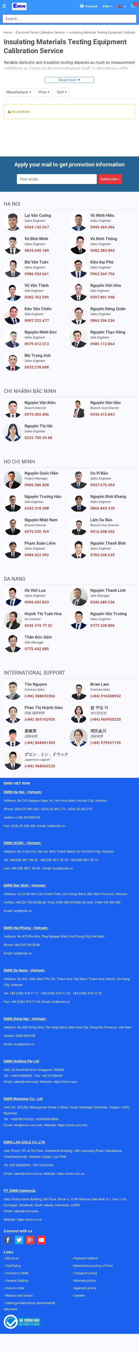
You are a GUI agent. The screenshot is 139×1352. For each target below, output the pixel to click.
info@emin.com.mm (28, 1125)
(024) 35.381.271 (53, 809)
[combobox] (66, 18)
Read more (67, 80)
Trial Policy (13, 1266)
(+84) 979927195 (105, 743)
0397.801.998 (102, 297)
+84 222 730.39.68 (28, 902)
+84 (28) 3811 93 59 (54, 860)
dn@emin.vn (61, 1002)
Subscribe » (110, 179)
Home (8, 32)
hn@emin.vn (56, 826)
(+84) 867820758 (28, 817)
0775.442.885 (37, 649)
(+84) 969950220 (105, 719)
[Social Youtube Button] (41, 1240)
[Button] (4, 6)
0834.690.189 (37, 250)
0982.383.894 (102, 250)
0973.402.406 (37, 414)
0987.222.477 (37, 320)
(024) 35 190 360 (23, 826)
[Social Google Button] (30, 1240)
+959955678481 (47, 1119)
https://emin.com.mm (73, 1125)
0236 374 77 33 (38, 625)
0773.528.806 (102, 625)
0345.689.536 (102, 602)
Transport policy (85, 1273)
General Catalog (16, 1280)
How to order (14, 1288)
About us (12, 1258)
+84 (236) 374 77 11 (24, 993)
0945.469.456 (102, 227)
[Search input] (66, 18)
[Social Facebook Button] (8, 1240)
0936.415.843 (102, 414)
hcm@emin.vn (62, 868)
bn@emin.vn (23, 911)
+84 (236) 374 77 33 (87, 993)
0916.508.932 (102, 531)
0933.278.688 (37, 367)
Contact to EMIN (17, 1273)
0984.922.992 (37, 555)
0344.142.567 (37, 227)
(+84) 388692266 (40, 696)
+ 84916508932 (22, 1076)
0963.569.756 (102, 274)
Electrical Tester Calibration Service (40, 32)
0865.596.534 (102, 320)
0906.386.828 (37, 485)
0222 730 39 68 (38, 438)
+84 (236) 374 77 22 (55, 993)
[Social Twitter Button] (19, 1240)
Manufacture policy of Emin (93, 1266)
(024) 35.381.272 (79, 809)
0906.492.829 (37, 602)
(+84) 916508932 (105, 696)
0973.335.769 (37, 531)
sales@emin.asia (26, 1082)
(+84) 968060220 (40, 766)
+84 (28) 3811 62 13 (84, 860)
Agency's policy (84, 1288)
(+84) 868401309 (40, 743)
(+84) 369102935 (40, 719)
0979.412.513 (37, 344)
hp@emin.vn (23, 953)
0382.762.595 (37, 297)
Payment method (85, 1258)
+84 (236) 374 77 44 (25, 1002)
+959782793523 (22, 1119)
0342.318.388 (37, 508)
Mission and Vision (19, 1295)
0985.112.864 (102, 344)
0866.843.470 (102, 508)
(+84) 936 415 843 (68, 902)
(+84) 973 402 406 (107, 902)
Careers (79, 1295)
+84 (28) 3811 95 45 (25, 868)
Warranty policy (84, 1280)
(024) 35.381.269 (26, 809)
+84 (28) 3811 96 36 (23, 860)
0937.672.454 (102, 485)
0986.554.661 (37, 274)
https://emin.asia (65, 1082)
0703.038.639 (102, 555)
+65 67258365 (52, 1076)
